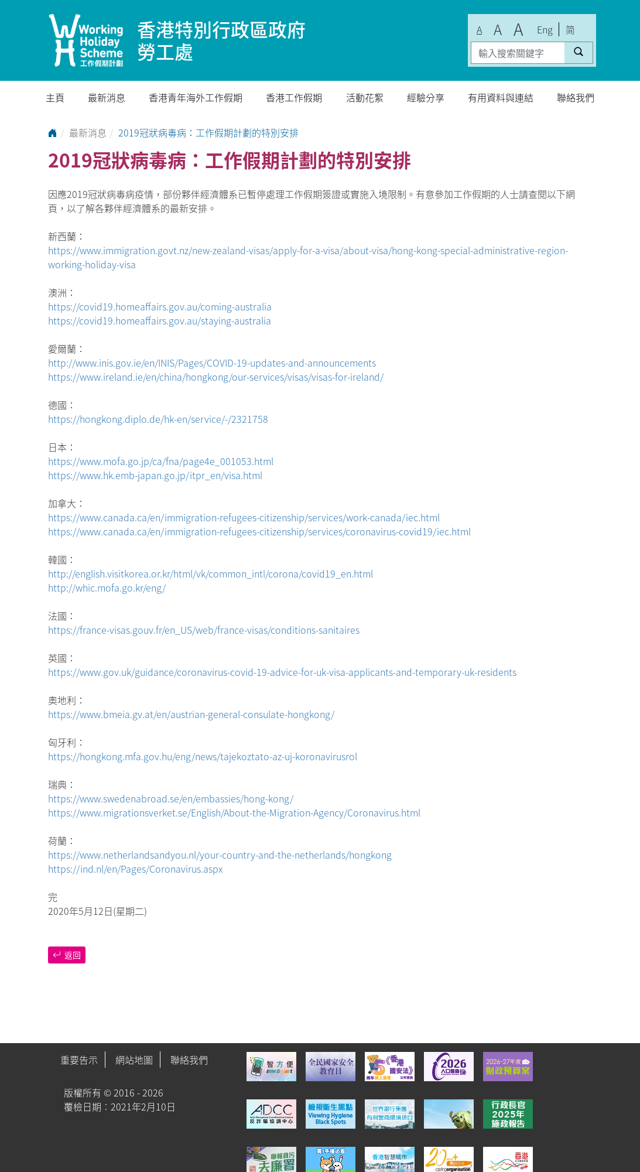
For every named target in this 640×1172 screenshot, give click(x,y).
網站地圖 (134, 1060)
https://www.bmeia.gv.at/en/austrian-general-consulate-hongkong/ (191, 714)
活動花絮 (365, 97)
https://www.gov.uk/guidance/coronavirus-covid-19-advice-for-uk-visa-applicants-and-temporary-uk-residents (282, 672)
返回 (67, 955)
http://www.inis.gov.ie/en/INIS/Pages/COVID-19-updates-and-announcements (212, 363)
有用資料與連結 (500, 97)
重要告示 (79, 1060)
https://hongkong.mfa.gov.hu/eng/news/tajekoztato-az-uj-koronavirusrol (202, 756)
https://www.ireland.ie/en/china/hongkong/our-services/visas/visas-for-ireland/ (216, 377)
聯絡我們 (575, 97)
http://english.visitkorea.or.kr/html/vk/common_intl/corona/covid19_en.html (210, 573)
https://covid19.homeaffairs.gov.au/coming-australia (160, 306)
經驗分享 (425, 97)
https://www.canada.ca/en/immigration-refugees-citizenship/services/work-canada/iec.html (244, 517)
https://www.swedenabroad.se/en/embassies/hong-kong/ (170, 798)
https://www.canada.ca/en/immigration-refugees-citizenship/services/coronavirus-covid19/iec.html (259, 531)
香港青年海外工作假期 (195, 97)
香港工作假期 (294, 97)
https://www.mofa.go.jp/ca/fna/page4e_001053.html (160, 461)
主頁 (55, 97)
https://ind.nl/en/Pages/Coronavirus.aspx (135, 869)
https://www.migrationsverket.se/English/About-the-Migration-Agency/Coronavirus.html (234, 812)
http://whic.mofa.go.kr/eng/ (107, 587)
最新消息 (106, 97)
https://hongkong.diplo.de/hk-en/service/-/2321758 (158, 419)
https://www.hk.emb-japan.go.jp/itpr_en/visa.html (155, 475)
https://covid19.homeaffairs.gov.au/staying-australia (159, 320)
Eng (545, 29)
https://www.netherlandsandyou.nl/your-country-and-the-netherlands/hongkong (220, 855)
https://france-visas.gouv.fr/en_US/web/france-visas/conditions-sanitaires (204, 630)
